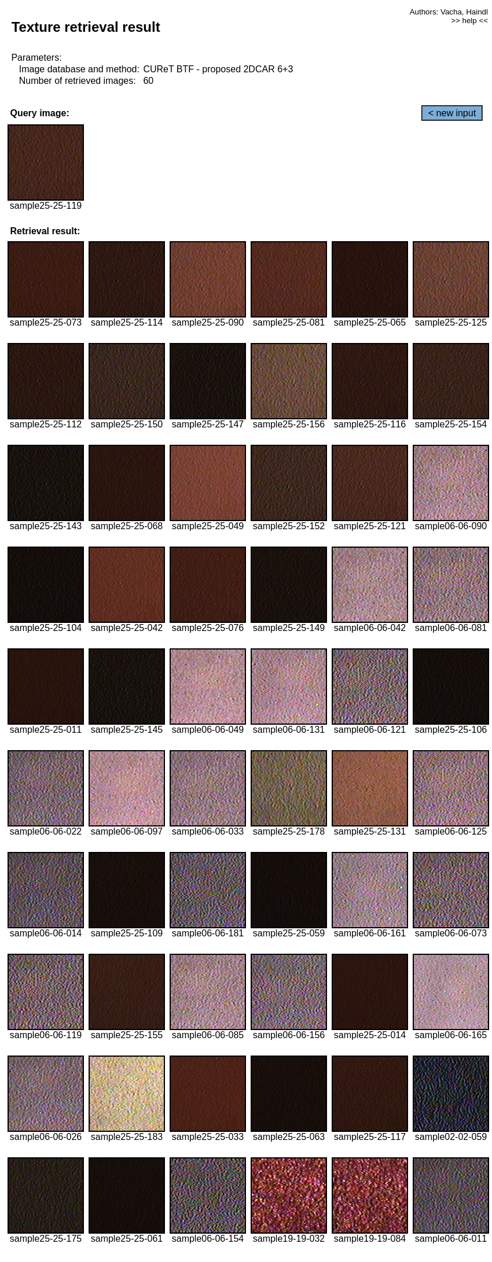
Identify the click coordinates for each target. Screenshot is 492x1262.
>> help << (469, 20)
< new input (452, 113)
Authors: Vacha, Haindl (449, 12)
